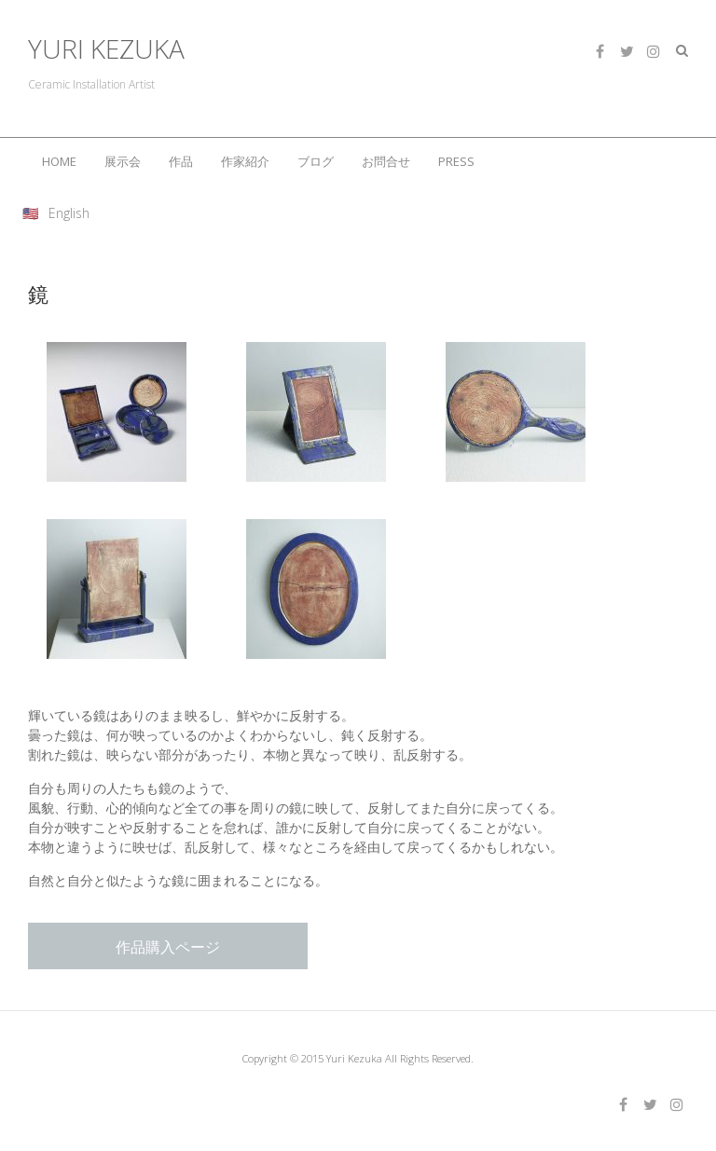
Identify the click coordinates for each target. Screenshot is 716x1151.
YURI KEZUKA (106, 49)
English (69, 213)
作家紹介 (245, 161)
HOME (59, 161)
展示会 (122, 161)
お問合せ (386, 161)
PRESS (456, 161)
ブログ (315, 161)
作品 (181, 161)
